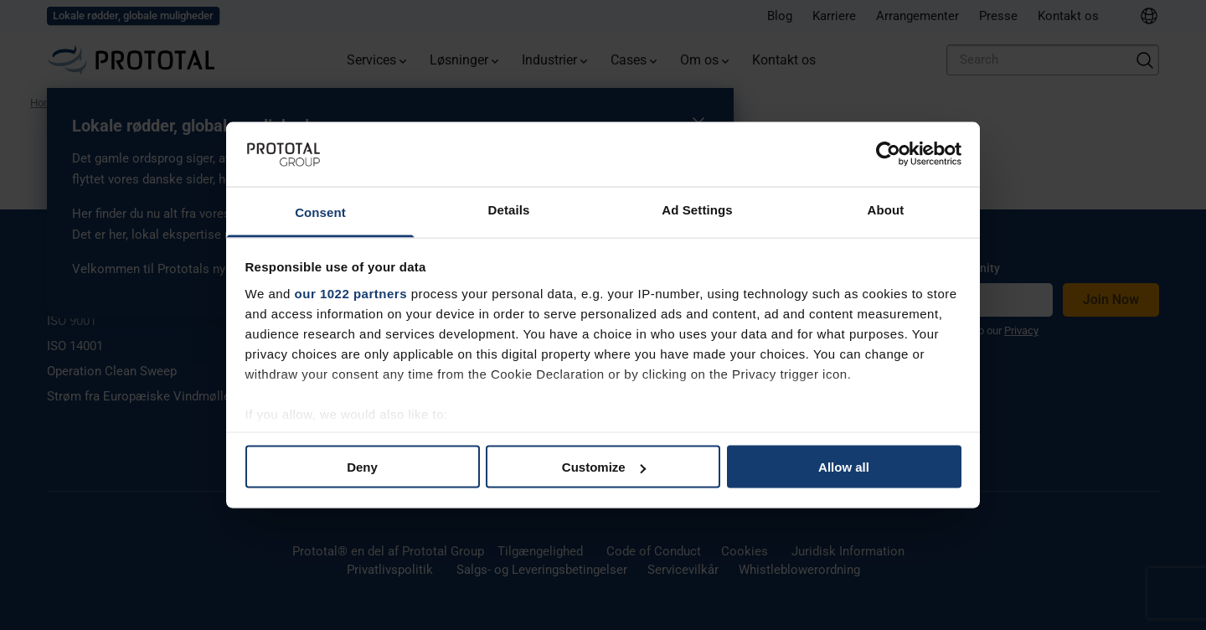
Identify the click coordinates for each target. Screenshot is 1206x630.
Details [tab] (509, 209)
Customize (604, 467)
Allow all (843, 467)
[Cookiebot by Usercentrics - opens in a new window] (888, 154)
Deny (362, 467)
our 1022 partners (351, 293)
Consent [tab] (320, 211)
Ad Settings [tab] (697, 209)
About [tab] (886, 209)
